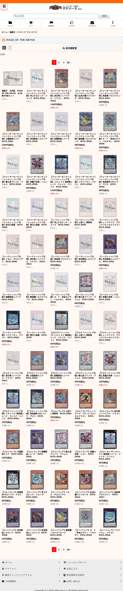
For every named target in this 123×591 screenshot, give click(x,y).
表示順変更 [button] (70, 48)
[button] (4, 7)
